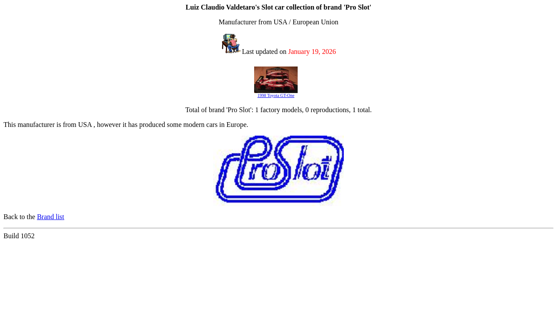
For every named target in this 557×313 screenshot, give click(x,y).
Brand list (50, 216)
